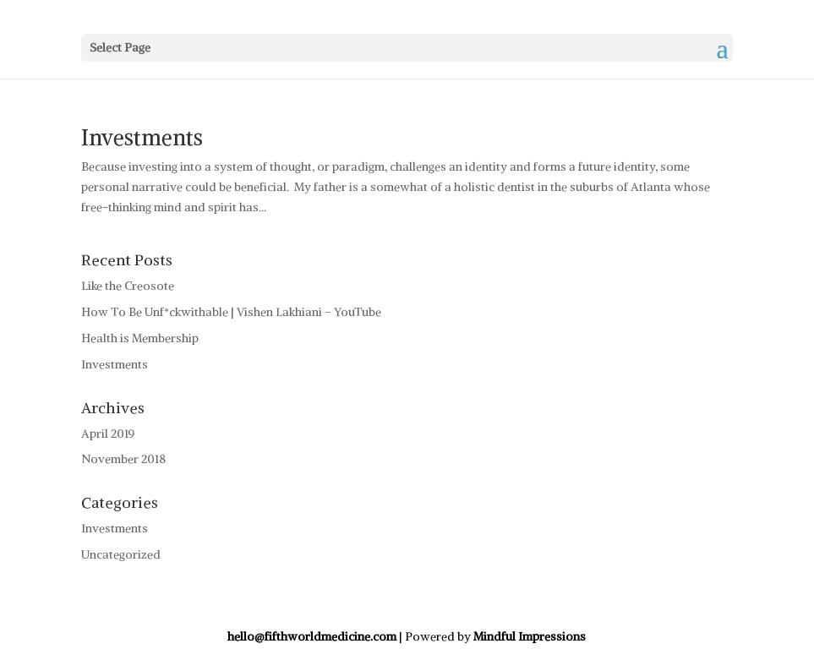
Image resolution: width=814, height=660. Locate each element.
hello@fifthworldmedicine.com (311, 636)
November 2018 (123, 458)
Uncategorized (121, 554)
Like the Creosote (127, 285)
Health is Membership (140, 338)
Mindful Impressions (529, 636)
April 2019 (108, 433)
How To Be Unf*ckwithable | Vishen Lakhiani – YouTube (231, 311)
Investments (142, 137)
